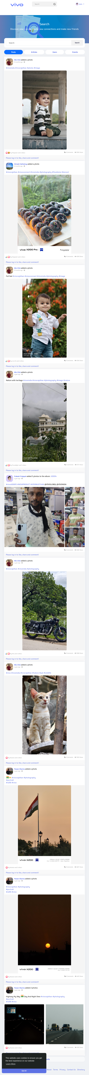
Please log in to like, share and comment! (22, 158)
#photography (46, 172)
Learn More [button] (10, 1064)
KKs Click (17, 60)
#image (37, 68)
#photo (30, 68)
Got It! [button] (24, 1071)
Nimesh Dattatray (20, 164)
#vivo (8, 673)
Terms (55, 1070)
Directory (81, 1070)
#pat (41, 673)
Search (77, 43)
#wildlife (47, 673)
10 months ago (18, 62)
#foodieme (56, 172)
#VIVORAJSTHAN (37, 484)
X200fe (54, 476)
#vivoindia (10, 68)
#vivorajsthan (21, 68)
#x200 (8, 783)
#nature (66, 380)
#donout (65, 172)
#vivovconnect (24, 172)
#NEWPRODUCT (23, 484)
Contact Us (71, 1070)
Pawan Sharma (19, 769)
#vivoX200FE (11, 484)
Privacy (63, 1070)
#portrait (10, 780)
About (49, 1070)
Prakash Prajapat (20, 476)
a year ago (17, 374)
